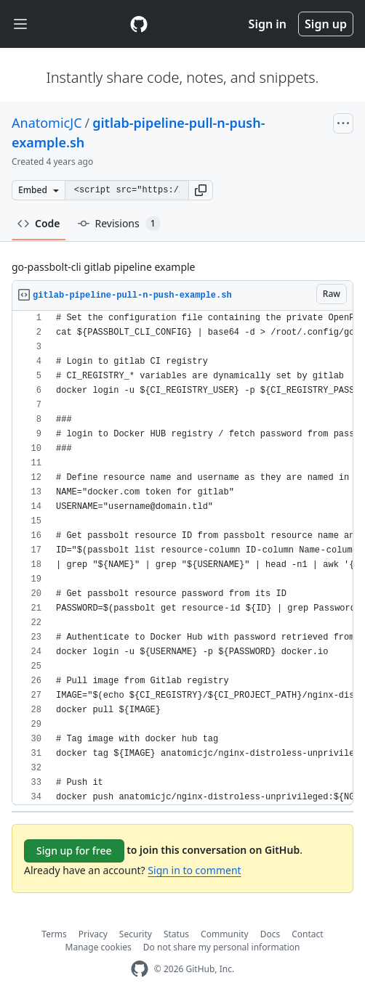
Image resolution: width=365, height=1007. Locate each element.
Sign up (326, 24)
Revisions (119, 223)
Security (135, 934)
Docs (270, 934)
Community (225, 934)
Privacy (93, 934)
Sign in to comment (194, 870)
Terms (54, 934)
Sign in (267, 24)
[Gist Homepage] (139, 24)
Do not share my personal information (221, 947)
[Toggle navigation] (20, 24)
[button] (200, 190)
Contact (307, 934)
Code (38, 223)
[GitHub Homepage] (139, 969)
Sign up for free (74, 850)
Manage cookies (98, 947)
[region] (182, 558)
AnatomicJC (47, 122)
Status (176, 934)
